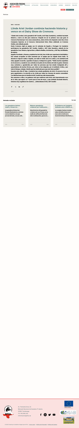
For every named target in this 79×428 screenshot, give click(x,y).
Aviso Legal (32, 424)
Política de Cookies (52, 424)
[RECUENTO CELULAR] (70, 10)
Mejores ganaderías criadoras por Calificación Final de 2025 (38, 106)
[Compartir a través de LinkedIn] (19, 86)
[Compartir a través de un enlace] (23, 86)
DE (11, 6)
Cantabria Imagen (18, 424)
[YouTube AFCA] (54, 414)
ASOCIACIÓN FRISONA (17, 3)
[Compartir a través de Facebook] (11, 86)
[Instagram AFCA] (45, 414)
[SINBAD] (63, 10)
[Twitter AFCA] (49, 414)
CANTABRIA (16, 6)
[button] (35, 4)
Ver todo (74, 100)
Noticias (5, 14)
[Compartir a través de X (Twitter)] (15, 86)
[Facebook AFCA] (40, 414)
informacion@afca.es (24, 415)
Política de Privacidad (41, 424)
